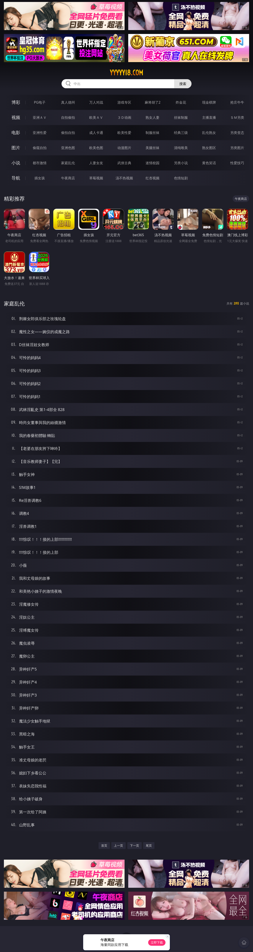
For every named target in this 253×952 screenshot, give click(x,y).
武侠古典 (124, 163)
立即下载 (157, 942)
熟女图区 (209, 147)
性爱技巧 (237, 163)
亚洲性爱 (40, 132)
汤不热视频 (124, 178)
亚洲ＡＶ (40, 117)
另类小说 (181, 163)
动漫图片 (124, 147)
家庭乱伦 (68, 163)
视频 (15, 117)
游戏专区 (124, 102)
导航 (15, 178)
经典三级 (181, 132)
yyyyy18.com (126, 72)
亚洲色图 (68, 147)
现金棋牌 (209, 102)
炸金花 (181, 102)
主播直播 (209, 117)
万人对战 (96, 102)
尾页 (149, 845)
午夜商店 (68, 178)
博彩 (15, 102)
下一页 (134, 845)
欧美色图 (96, 147)
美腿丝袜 (152, 147)
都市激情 (40, 163)
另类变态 (237, 132)
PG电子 (39, 102)
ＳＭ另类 (237, 117)
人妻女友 (96, 163)
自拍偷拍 (68, 117)
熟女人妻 (152, 117)
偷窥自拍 (40, 147)
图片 (15, 148)
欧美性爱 (124, 132)
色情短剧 (181, 178)
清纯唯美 (181, 147)
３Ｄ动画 (124, 117)
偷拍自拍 (68, 132)
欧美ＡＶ (96, 117)
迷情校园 (152, 163)
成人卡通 (96, 132)
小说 (15, 163)
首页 (104, 845)
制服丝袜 (152, 132)
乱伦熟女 (209, 132)
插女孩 (39, 178)
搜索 (182, 83)
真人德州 (68, 102)
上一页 (118, 845)
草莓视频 (96, 178)
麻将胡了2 (153, 102)
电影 (15, 132)
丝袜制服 (181, 117)
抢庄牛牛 (237, 102)
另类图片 (237, 147)
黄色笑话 (209, 163)
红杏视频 (152, 178)
